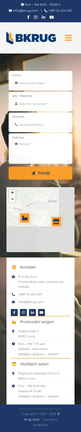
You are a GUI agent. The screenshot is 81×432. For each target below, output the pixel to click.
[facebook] (28, 17)
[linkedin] (43, 17)
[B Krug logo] (31, 33)
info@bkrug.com (25, 11)
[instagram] (35, 17)
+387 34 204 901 (60, 11)
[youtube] (51, 17)
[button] (56, 222)
